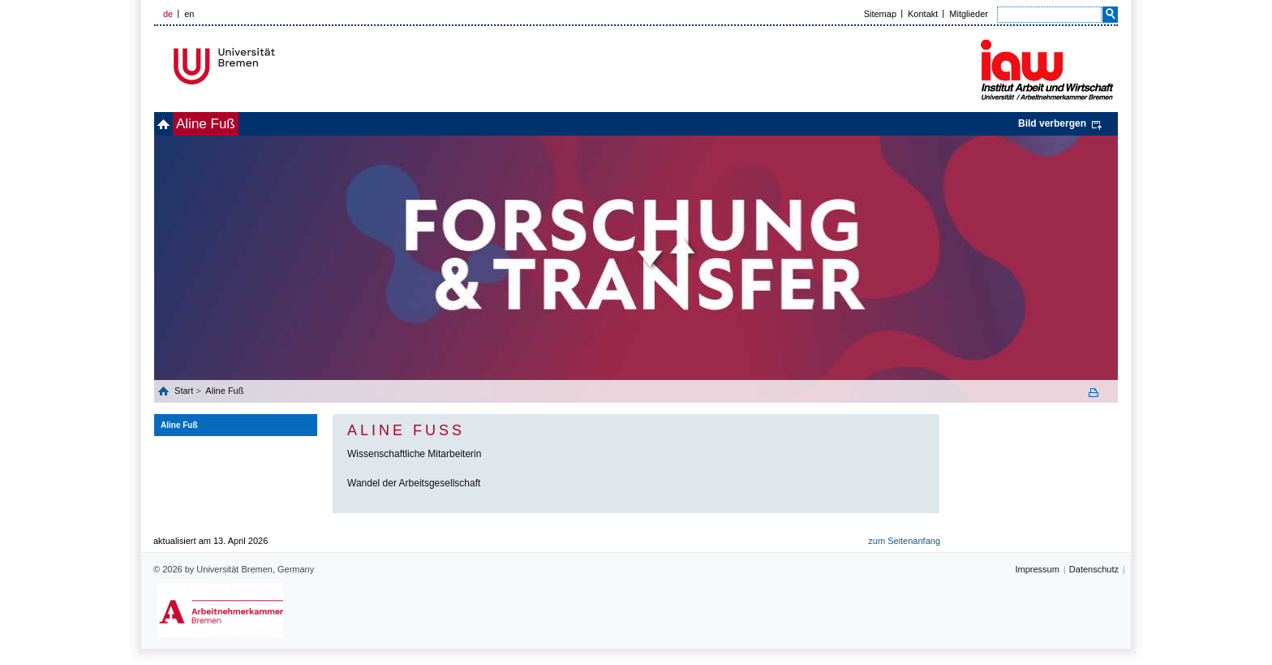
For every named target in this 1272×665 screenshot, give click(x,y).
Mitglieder (968, 14)
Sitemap (880, 14)
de (168, 14)
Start (185, 390)
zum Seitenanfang (904, 541)
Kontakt (923, 14)
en (189, 14)
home (172, 124)
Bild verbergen (1052, 123)
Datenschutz (1094, 569)
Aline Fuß (232, 124)
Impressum (1037, 569)
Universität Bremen (278, 66)
